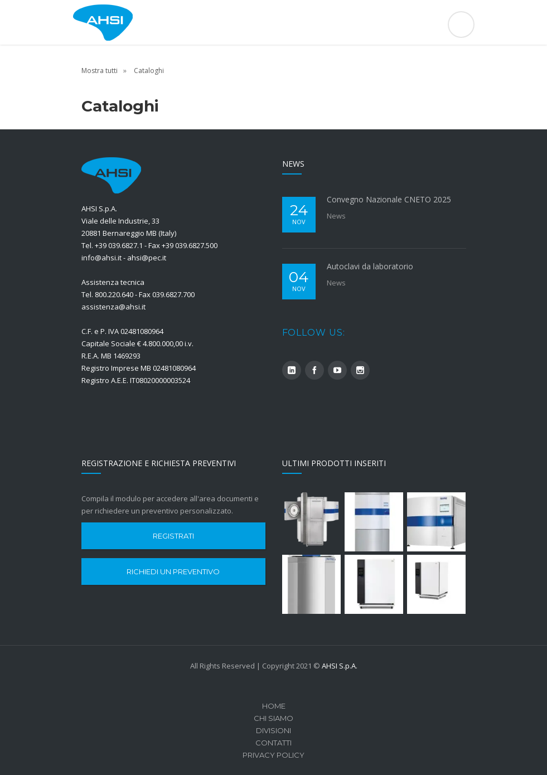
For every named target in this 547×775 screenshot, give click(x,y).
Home (273, 705)
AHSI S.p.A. (339, 666)
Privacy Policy (273, 754)
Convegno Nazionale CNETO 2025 (389, 199)
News (336, 216)
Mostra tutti (99, 70)
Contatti (273, 742)
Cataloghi (149, 70)
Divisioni (273, 730)
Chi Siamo (273, 718)
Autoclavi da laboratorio (370, 266)
